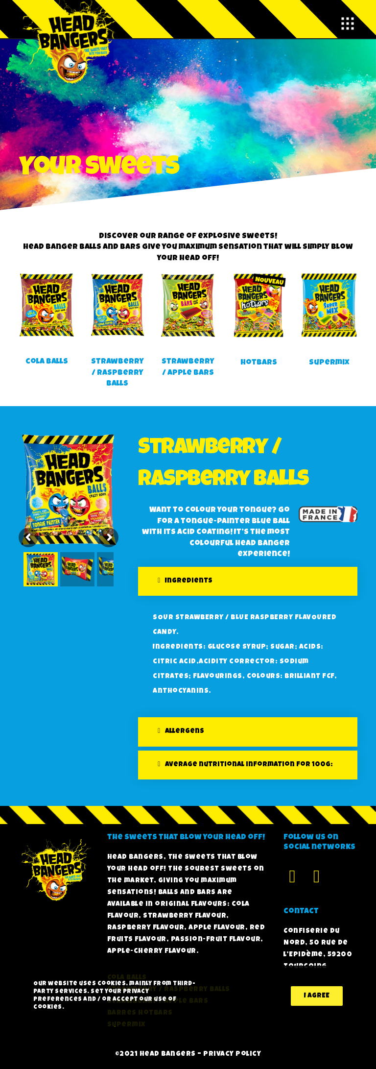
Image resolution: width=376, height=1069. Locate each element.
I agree (316, 996)
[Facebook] (292, 875)
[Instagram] (317, 875)
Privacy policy (232, 1054)
